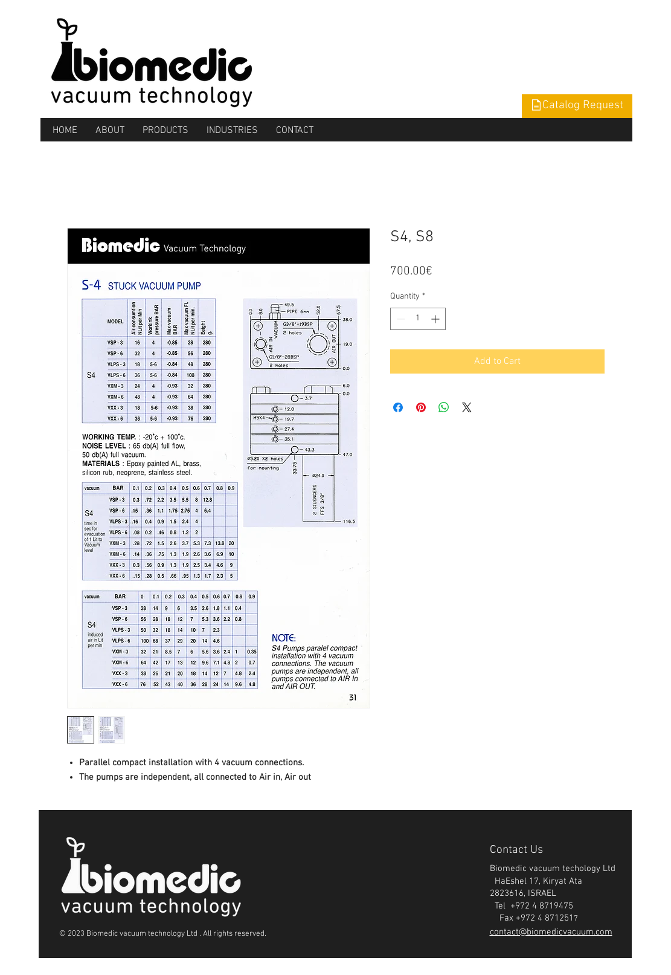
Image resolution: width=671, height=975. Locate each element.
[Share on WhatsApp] (444, 407)
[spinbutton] (418, 318)
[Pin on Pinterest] (421, 407)
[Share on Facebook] (398, 407)
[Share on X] (467, 407)
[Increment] (436, 318)
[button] (577, 106)
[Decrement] (399, 318)
